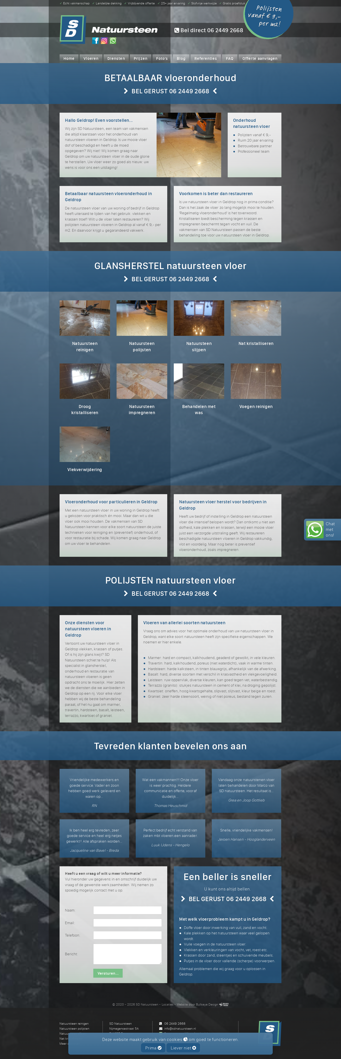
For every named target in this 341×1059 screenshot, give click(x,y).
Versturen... (108, 973)
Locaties (168, 1004)
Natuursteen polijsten (74, 1028)
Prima (153, 1048)
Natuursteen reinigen (74, 1023)
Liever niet (183, 1048)
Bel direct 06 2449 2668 (208, 30)
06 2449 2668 (175, 1023)
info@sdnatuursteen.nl (180, 1028)
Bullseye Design (207, 1004)
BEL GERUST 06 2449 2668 (170, 91)
